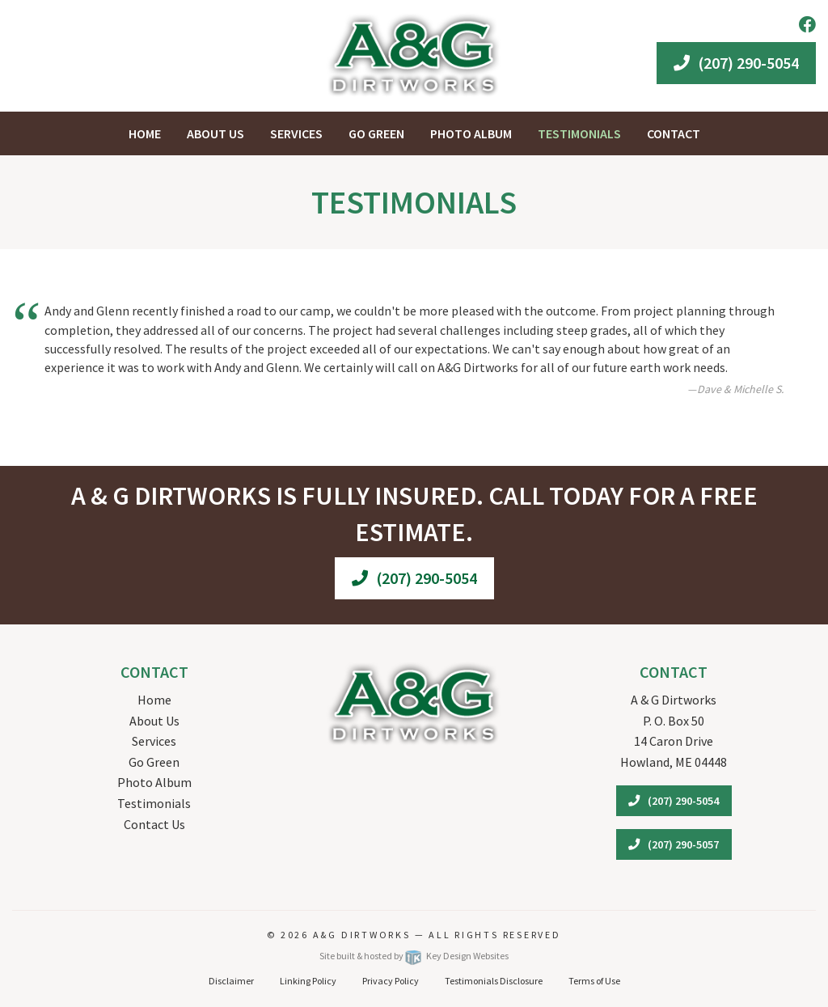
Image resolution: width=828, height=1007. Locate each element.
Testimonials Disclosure (494, 981)
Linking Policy (308, 981)
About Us (154, 721)
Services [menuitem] (296, 133)
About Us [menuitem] (215, 133)
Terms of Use (594, 981)
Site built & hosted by (413, 956)
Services (154, 741)
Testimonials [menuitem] (579, 133)
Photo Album (154, 782)
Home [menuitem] (145, 133)
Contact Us (154, 824)
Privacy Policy (390, 981)
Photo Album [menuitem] (471, 133)
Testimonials (154, 803)
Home (154, 700)
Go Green (154, 762)
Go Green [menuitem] (376, 133)
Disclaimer (231, 981)
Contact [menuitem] (673, 133)
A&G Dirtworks (364, 935)
